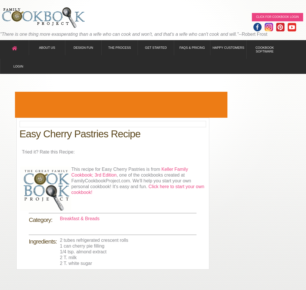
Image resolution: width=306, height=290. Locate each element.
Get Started (156, 47)
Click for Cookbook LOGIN (277, 16)
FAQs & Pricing (192, 47)
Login (18, 66)
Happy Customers (228, 47)
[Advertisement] (121, 105)
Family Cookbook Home (43, 18)
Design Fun (83, 47)
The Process (119, 47)
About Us (47, 47)
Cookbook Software (264, 49)
